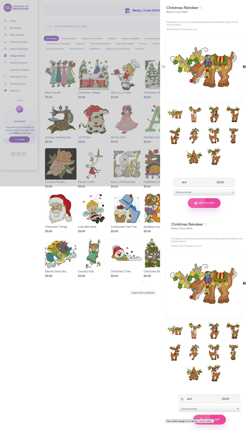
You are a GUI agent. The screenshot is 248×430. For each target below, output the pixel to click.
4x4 (183, 182)
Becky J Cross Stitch (177, 11)
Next (244, 67)
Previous (163, 67)
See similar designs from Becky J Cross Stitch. (190, 421)
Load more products (143, 292)
